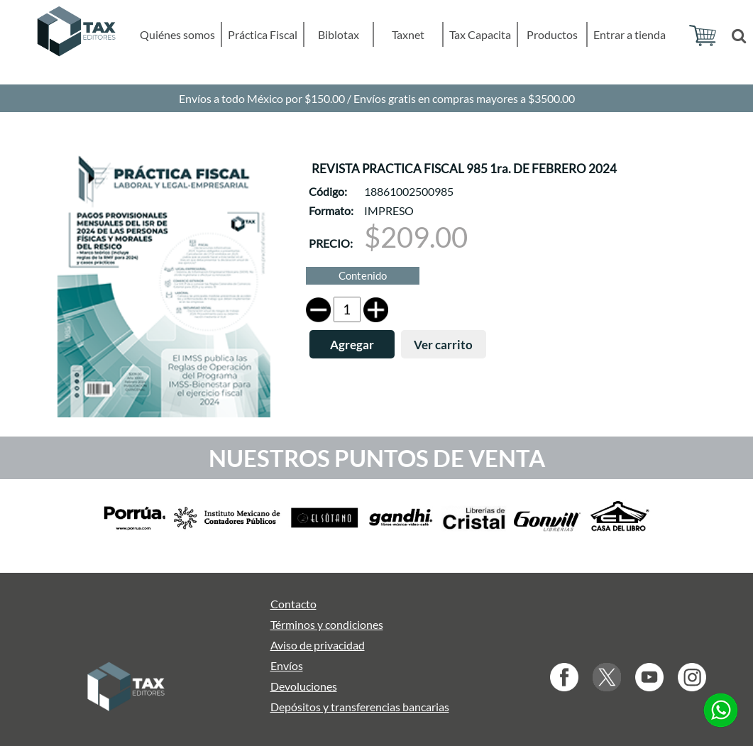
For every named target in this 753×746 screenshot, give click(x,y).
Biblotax (338, 34)
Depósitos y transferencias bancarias (359, 706)
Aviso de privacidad (317, 645)
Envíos (286, 665)
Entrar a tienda (629, 34)
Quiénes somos (177, 34)
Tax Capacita (480, 34)
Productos (552, 34)
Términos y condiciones (326, 624)
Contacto (293, 603)
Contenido (363, 276)
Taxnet (408, 34)
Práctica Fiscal (262, 34)
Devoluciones (303, 686)
